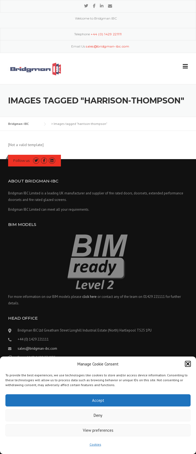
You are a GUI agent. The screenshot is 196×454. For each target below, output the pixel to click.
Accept (98, 400)
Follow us (21, 160)
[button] (188, 364)
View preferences (98, 430)
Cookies (95, 444)
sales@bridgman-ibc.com (37, 348)
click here (89, 296)
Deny (98, 415)
